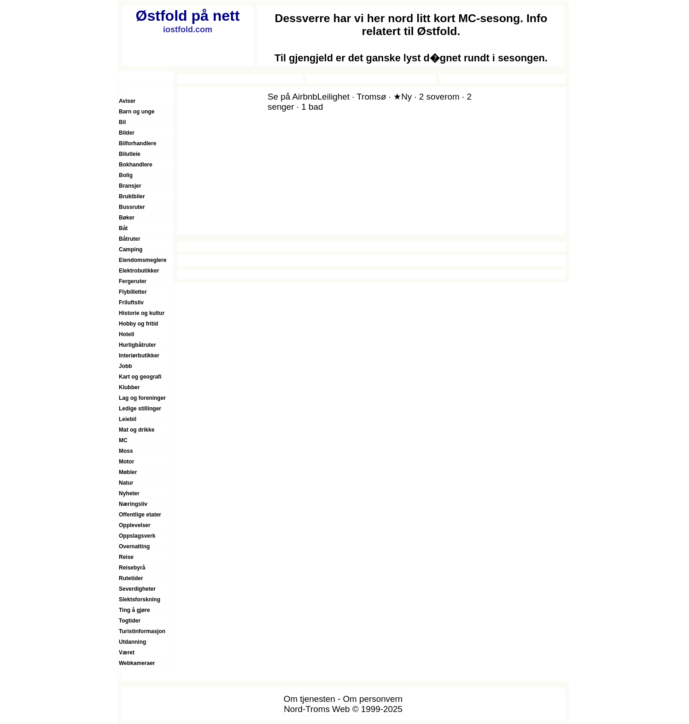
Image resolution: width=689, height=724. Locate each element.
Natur (126, 483)
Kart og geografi (140, 377)
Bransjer (130, 186)
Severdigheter (137, 589)
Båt (123, 228)
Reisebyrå (132, 567)
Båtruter (129, 239)
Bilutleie (129, 154)
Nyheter (129, 493)
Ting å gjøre (134, 610)
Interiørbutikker (139, 355)
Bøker (126, 217)
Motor (126, 461)
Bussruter (132, 207)
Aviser (127, 101)
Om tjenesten (309, 699)
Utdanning (132, 642)
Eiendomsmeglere (142, 260)
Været (126, 652)
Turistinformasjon (142, 631)
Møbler (128, 472)
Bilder (126, 133)
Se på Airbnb (292, 96)
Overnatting (134, 546)
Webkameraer (137, 663)
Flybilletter (133, 292)
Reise (126, 557)
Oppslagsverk (137, 536)
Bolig (126, 175)
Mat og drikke (136, 430)
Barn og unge (136, 111)
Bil (122, 122)
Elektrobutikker (139, 270)
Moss (126, 451)
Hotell (126, 334)
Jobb (125, 366)
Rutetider (131, 578)
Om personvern (373, 699)
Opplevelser (135, 525)
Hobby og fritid (138, 323)
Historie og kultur (141, 313)
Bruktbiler (132, 196)
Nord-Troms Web (317, 709)
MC (123, 440)
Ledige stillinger (140, 408)
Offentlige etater (140, 514)
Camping (130, 249)
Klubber (129, 387)
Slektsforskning (139, 599)
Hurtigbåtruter (137, 345)
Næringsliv (133, 504)
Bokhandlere (135, 164)
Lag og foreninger (142, 398)
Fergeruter (132, 281)
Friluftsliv (131, 302)
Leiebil (127, 419)
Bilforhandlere (137, 143)
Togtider (129, 620)
